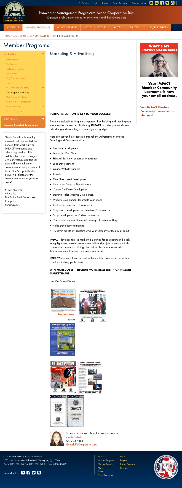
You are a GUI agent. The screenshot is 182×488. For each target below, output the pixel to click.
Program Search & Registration (21, 125)
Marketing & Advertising (65, 36)
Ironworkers (11, 118)
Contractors (42, 36)
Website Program (14, 111)
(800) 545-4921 (60, 464)
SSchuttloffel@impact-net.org (81, 444)
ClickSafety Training (15, 68)
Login (95, 3)
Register (105, 3)
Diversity (134, 27)
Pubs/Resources (157, 27)
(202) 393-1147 (17, 464)
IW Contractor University (17, 87)
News (87, 27)
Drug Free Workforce (16, 78)
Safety (118, 27)
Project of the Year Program (18, 101)
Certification (11, 64)
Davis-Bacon (12, 73)
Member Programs (38, 27)
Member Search (67, 27)
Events (102, 27)
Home (7, 36)
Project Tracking (13, 106)
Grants (9, 83)
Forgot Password (120, 3)
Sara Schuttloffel (74, 437)
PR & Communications (16, 97)
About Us (13, 27)
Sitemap (124, 467)
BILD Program (12, 59)
